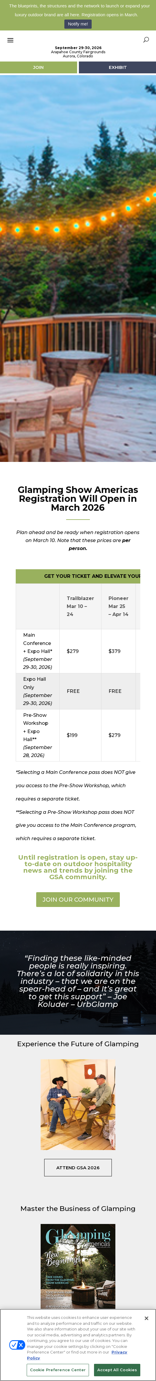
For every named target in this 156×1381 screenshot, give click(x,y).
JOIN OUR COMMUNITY (78, 925)
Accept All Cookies (117, 1369)
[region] (78, 1345)
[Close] (146, 1318)
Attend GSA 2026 (78, 1193)
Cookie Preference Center (58, 1369)
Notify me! (78, 23)
